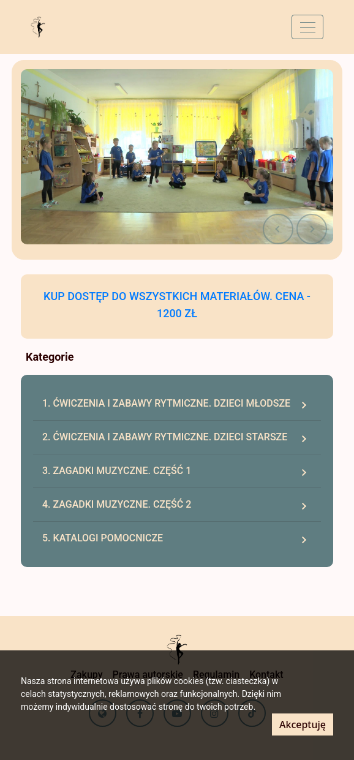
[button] (278, 229)
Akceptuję (302, 724)
